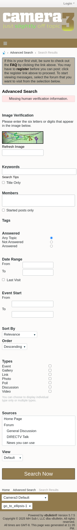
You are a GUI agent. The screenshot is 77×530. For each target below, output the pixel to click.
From (27, 265)
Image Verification (17, 115)
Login (69, 3)
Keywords (11, 166)
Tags (6, 220)
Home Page (13, 419)
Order (7, 340)
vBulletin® (50, 515)
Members (10, 193)
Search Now (38, 474)
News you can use (19, 443)
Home (6, 490)
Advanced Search (21, 52)
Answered (11, 233)
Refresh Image (13, 147)
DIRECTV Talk (16, 437)
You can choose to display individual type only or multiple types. (25, 398)
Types (7, 361)
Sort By (8, 328)
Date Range (12, 259)
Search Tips (10, 177)
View (6, 452)
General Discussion (20, 431)
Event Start (12, 293)
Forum (9, 425)
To (27, 272)
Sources (9, 413)
